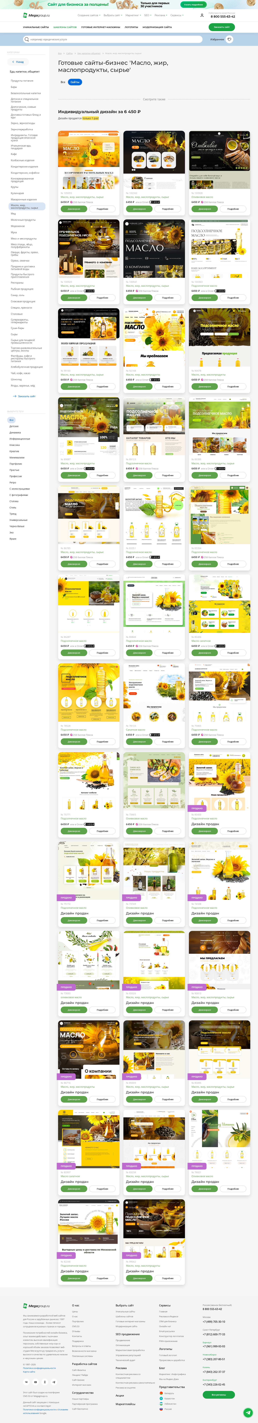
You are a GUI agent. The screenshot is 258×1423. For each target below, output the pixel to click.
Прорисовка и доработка (172, 1360)
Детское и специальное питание (24, 100)
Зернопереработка (22, 129)
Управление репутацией (128, 1355)
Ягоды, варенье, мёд (23, 385)
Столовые (16, 313)
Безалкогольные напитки (26, 93)
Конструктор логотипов (171, 1336)
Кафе (14, 154)
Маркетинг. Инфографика (172, 1374)
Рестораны (17, 282)
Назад (18, 62)
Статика (14, 501)
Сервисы (175, 15)
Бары (14, 86)
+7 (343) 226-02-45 (214, 1384)
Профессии (16, 476)
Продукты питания (22, 80)
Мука (14, 232)
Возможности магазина (84, 1350)
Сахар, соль (17, 295)
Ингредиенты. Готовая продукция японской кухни (24, 137)
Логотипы (131, 27)
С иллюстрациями (20, 488)
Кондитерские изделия (24, 166)
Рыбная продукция (22, 288)
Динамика (15, 432)
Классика (15, 445)
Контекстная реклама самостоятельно (135, 1382)
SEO (146, 15)
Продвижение (123, 1340)
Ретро (13, 482)
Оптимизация (123, 1345)
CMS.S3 (75, 1326)
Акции (120, 1395)
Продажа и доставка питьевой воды (23, 268)
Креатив (14, 451)
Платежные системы (82, 1356)
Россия (165, 1409)
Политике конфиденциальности (39, 1409)
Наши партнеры (80, 1398)
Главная (163, 1311)
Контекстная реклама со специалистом (128, 1376)
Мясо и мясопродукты (24, 238)
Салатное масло (135, 729)
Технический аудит (125, 1360)
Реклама (160, 15)
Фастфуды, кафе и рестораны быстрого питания (23, 358)
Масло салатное (201, 640)
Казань (206, 1367)
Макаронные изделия (24, 199)
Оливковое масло (202, 197)
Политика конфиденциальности (39, 1368)
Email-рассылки (167, 1331)
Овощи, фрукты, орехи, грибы (25, 253)
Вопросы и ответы (81, 1346)
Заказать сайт (222, 27)
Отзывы (76, 1331)
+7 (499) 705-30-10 (214, 1321)
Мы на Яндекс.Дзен (169, 1379)
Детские (14, 426)
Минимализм (17, 457)
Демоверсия (74, 208)
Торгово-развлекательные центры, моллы (26, 349)
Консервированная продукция (22, 180)
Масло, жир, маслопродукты (78, 285)
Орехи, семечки (20, 260)
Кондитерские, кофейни (25, 172)
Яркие (13, 538)
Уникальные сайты (36, 27)
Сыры (14, 334)
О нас (75, 1316)
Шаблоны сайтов (65, 27)
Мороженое (18, 226)
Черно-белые (17, 526)
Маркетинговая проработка (130, 1350)
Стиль (13, 507)
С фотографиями (19, 495)
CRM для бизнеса (167, 1321)
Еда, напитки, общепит (25, 71)
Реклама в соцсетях (126, 1387)
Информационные (20, 438)
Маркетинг (132, 15)
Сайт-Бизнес (78, 1379)
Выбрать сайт (112, 15)
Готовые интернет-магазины (100, 27)
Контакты (77, 1336)
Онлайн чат (165, 1326)
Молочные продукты (23, 219)
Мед (13, 213)
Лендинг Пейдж (80, 1374)
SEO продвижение (128, 1334)
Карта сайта (29, 1371)
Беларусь (166, 1393)
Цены (75, 1311)
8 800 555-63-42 (223, 16)
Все (11, 420)
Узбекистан (167, 1404)
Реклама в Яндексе (168, 1316)
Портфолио (16, 463)
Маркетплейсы (125, 1404)
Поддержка (78, 1341)
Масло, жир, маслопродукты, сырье (24, 206)
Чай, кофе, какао (20, 373)
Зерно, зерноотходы (23, 123)
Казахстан (167, 1398)
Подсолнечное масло (204, 285)
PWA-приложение (168, 1341)
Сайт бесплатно (80, 1408)
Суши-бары (17, 328)
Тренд (13, 513)
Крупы (14, 186)
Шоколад (16, 379)
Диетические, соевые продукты (23, 108)
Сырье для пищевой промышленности (23, 341)
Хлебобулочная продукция (26, 366)
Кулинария (17, 193)
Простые (14, 470)
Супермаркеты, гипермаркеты (19, 321)
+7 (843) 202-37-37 (214, 1372)
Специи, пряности (21, 307)
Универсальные (18, 520)
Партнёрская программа (85, 1403)
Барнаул (207, 1342)
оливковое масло (71, 997)
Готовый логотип (168, 1355)
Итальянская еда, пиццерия (21, 147)
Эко (11, 532)
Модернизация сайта (157, 27)
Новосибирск (210, 1354)
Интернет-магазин (81, 1384)
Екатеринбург (210, 1379)
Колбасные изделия (22, 160)
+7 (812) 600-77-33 (214, 1334)
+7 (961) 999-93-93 (214, 1346)
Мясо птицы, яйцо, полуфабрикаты (22, 246)
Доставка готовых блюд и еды (26, 116)
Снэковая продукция (23, 301)
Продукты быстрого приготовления (22, 275)
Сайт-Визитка (79, 1370)
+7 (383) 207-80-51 (214, 1359)
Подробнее (102, 208)
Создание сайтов (88, 15)
